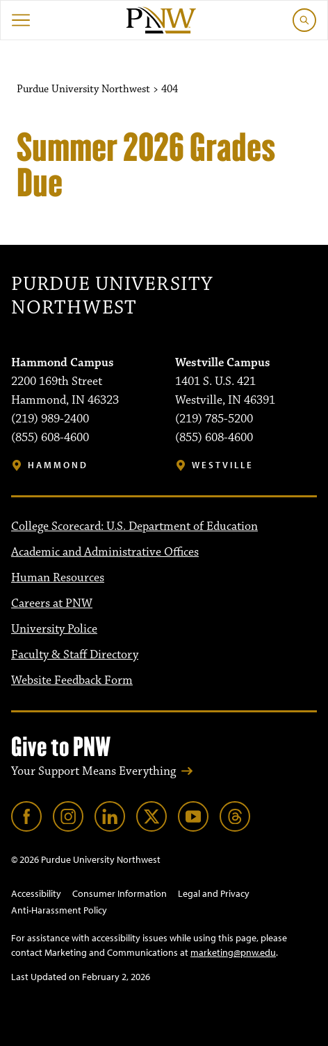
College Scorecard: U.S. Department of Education (134, 526)
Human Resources (57, 577)
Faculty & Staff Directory (74, 654)
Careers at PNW (51, 603)
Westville (223, 465)
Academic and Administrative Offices (105, 552)
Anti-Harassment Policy (59, 910)
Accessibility (36, 893)
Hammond (58, 465)
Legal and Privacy (213, 893)
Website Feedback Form (72, 680)
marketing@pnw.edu (233, 952)
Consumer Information (119, 893)
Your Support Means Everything (93, 771)
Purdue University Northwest (112, 296)
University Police (54, 629)
